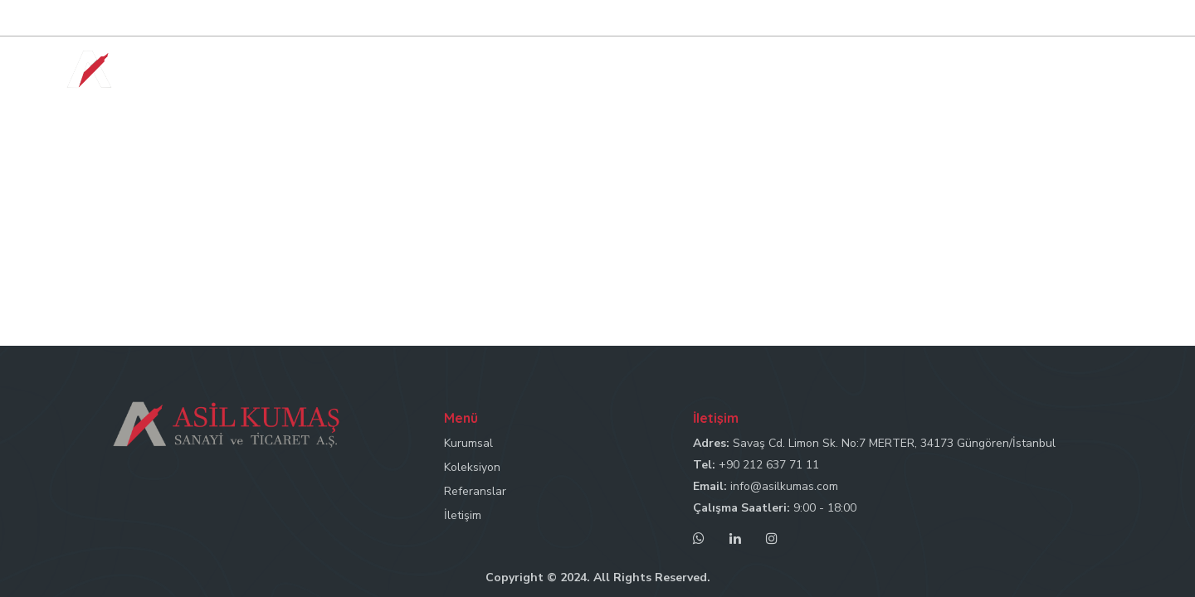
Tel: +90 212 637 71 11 (820, 19)
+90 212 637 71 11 (769, 465)
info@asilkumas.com (784, 486)
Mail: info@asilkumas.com (961, 19)
